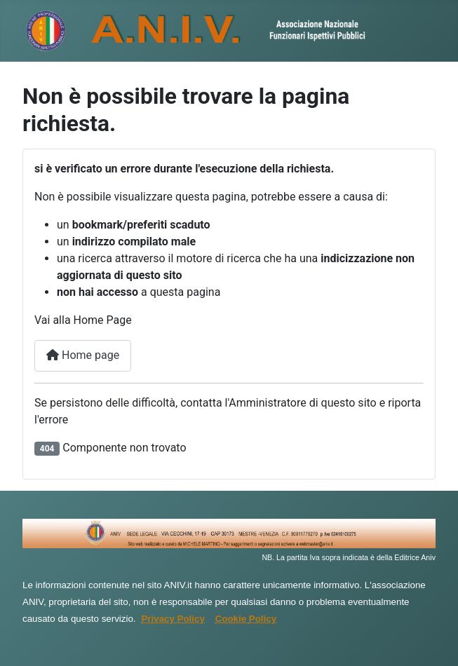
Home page (82, 355)
